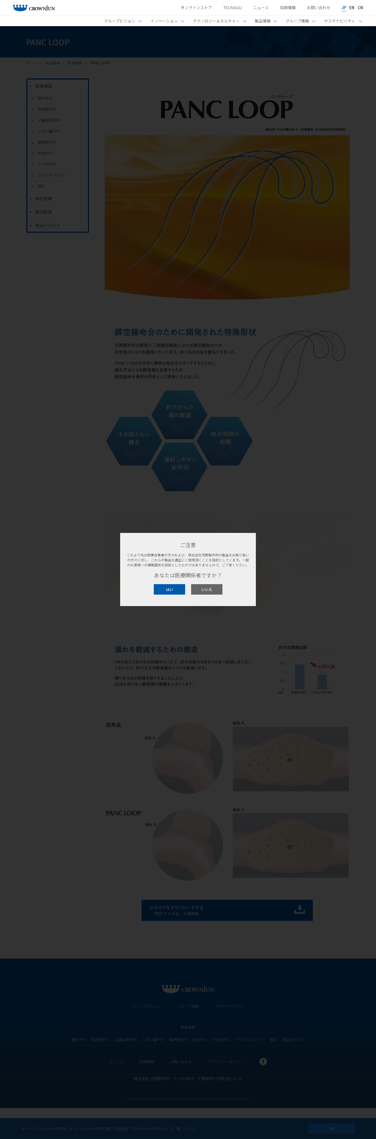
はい (169, 589)
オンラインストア (196, 7)
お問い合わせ (318, 7)
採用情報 (288, 7)
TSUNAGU (232, 7)
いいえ (206, 589)
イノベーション (164, 21)
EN (351, 7)
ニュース (261, 7)
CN (360, 7)
